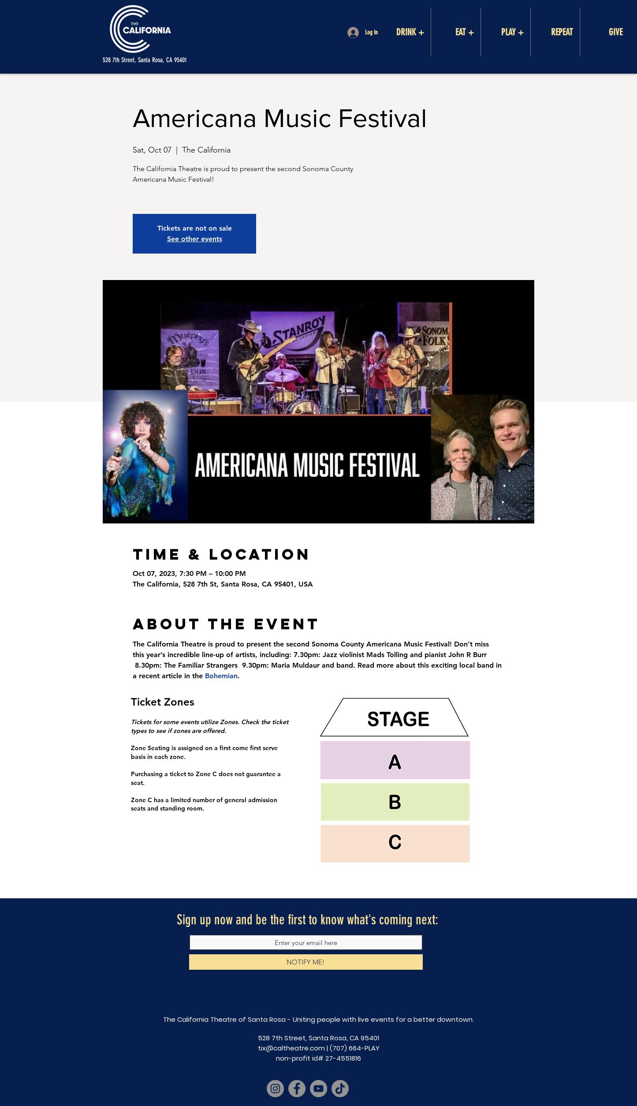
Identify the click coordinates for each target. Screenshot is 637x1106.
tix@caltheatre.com (291, 1048)
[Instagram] (275, 1088)
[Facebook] (296, 1088)
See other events (194, 239)
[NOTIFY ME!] (306, 962)
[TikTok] (340, 1088)
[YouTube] (318, 1088)
